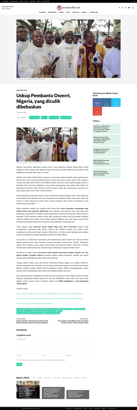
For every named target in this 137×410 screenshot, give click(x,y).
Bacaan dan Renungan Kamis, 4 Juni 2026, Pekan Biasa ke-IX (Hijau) (101, 173)
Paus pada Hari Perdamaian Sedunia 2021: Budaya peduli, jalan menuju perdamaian (32, 322)
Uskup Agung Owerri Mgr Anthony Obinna (29, 313)
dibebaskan (20, 309)
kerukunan (36, 309)
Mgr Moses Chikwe (79, 309)
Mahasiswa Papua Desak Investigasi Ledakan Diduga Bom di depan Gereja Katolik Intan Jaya (102, 139)
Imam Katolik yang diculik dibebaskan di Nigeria (34, 303)
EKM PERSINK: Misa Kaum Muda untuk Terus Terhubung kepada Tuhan (101, 162)
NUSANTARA (69, 408)
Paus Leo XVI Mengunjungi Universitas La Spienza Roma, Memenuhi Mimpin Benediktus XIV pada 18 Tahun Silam (27, 391)
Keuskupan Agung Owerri (49, 309)
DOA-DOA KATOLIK (66, 377)
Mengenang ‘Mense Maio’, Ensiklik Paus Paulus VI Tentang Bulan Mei (101, 150)
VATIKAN (85, 408)
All (34, 377)
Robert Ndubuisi (51, 311)
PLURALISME (97, 408)
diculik (29, 309)
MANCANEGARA (21, 90)
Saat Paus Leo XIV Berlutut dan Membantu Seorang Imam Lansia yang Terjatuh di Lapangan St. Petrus (102, 128)
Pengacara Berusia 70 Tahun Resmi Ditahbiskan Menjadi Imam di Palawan (75, 394)
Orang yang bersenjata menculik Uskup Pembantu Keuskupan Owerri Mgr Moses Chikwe (49, 294)
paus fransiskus (29, 311)
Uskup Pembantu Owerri (52, 313)
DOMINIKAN (76, 377)
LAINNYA (104, 408)
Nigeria (19, 311)
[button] (133, 8)
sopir (59, 311)
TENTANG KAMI (111, 408)
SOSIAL (90, 408)
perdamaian (39, 311)
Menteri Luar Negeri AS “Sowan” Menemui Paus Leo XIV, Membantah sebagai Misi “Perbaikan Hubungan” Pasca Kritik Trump (52, 392)
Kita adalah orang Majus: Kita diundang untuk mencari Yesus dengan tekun (73, 322)
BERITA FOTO (47, 377)
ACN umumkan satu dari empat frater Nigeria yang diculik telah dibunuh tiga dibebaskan (49, 298)
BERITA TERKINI (56, 377)
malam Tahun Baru (65, 309)
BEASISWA (39, 377)
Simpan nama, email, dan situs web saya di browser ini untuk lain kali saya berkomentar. (42, 360)
